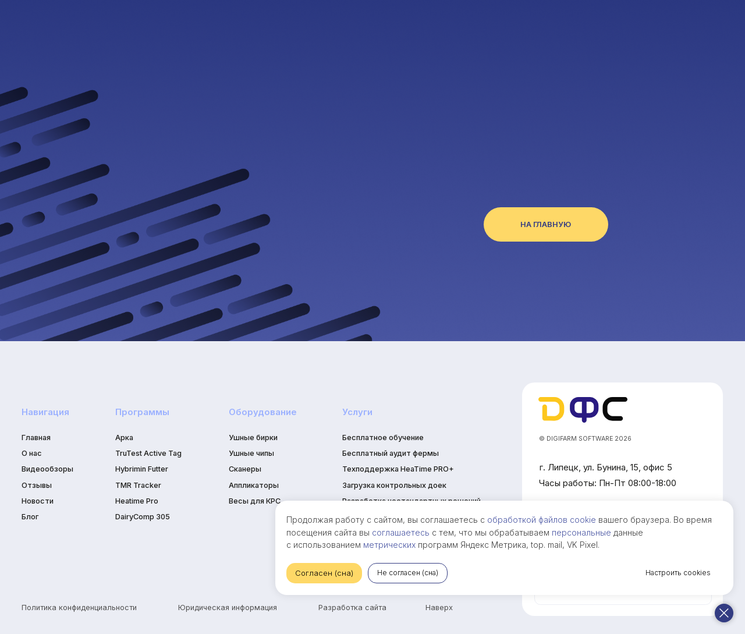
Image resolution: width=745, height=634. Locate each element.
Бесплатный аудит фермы (390, 453)
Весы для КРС (255, 501)
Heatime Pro (136, 501)
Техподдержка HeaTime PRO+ (398, 469)
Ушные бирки (253, 437)
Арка (124, 437)
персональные (501, 532)
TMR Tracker (138, 485)
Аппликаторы (254, 485)
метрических (669, 532)
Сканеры (245, 469)
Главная (36, 437)
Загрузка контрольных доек (394, 485)
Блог (30, 516)
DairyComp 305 (142, 516)
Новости (38, 501)
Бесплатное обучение (383, 437)
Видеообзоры (47, 469)
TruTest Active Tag (148, 453)
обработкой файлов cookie (650, 507)
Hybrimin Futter (141, 469)
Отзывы (37, 485)
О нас (32, 453)
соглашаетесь (625, 520)
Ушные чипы (251, 453)
